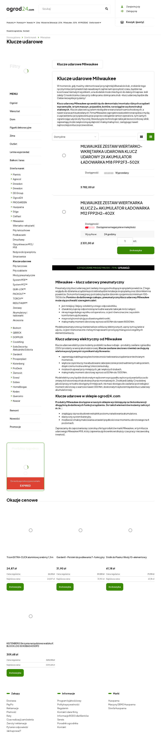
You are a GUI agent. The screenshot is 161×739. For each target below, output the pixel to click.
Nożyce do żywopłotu (24, 252)
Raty (9, 715)
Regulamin (62, 708)
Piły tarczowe (20, 266)
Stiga (15, 211)
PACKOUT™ (19, 293)
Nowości (15, 418)
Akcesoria (18, 320)
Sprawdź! (124, 267)
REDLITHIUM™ (20, 303)
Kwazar (16, 400)
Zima (12, 135)
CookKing (18, 341)
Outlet (13, 143)
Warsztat (15, 111)
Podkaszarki (19, 234)
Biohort (17, 327)
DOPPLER (18, 337)
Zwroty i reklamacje (17, 723)
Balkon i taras (17, 160)
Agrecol (17, 179)
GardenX (17, 354)
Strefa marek (17, 168)
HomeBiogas (20, 386)
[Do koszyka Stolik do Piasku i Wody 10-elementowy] (114, 587)
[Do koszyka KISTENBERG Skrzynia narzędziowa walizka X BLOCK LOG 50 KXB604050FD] (15, 673)
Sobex (16, 382)
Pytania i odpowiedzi (17, 727)
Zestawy (17, 307)
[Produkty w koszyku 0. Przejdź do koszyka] (134, 22)
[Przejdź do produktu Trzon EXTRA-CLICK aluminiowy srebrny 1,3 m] (31, 533)
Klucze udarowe (22, 261)
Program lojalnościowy (69, 700)
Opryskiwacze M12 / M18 (23, 246)
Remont (14, 410)
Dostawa (11, 700)
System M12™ (20, 284)
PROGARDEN (20, 202)
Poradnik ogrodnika (67, 723)
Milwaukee (18, 221)
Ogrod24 (18, 197)
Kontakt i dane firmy (67, 712)
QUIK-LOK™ (19, 289)
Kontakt (61, 727)
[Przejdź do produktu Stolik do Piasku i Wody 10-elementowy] (130, 533)
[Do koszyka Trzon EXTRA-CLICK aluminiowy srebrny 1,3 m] (15, 587)
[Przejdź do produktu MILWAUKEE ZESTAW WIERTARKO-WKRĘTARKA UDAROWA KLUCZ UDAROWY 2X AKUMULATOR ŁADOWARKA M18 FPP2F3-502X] (64, 167)
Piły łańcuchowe (21, 230)
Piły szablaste (20, 270)
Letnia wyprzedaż (19, 151)
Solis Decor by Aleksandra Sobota (23, 348)
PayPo (10, 704)
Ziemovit (17, 372)
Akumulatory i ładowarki (20, 314)
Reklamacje (13, 708)
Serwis (60, 719)
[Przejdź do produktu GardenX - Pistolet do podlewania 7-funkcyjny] (80, 533)
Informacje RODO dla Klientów (73, 715)
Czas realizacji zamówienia (20, 719)
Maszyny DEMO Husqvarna (121, 704)
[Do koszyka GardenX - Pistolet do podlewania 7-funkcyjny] (65, 587)
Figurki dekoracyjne (20, 127)
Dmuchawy (19, 239)
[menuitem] (11, 22)
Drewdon (17, 183)
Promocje (15, 426)
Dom (12, 119)
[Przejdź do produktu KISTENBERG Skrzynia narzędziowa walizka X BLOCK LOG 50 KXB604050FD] (31, 619)
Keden (16, 391)
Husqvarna (18, 207)
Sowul (16, 377)
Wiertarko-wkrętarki (23, 225)
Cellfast (17, 216)
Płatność (11, 712)
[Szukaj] (106, 9)
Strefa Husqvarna (117, 708)
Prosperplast (19, 358)
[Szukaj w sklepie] (71, 9)
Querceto (18, 396)
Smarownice (19, 256)
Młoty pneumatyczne (24, 275)
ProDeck (17, 368)
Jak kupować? (14, 730)
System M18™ (20, 279)
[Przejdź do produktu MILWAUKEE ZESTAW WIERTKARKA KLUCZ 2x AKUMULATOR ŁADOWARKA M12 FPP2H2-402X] (64, 227)
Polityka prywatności (68, 704)
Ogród (13, 102)
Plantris (17, 174)
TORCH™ (18, 298)
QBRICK (17, 332)
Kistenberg (18, 363)
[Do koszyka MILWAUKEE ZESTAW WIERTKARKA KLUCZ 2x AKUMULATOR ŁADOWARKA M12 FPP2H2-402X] (135, 250)
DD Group (18, 193)
